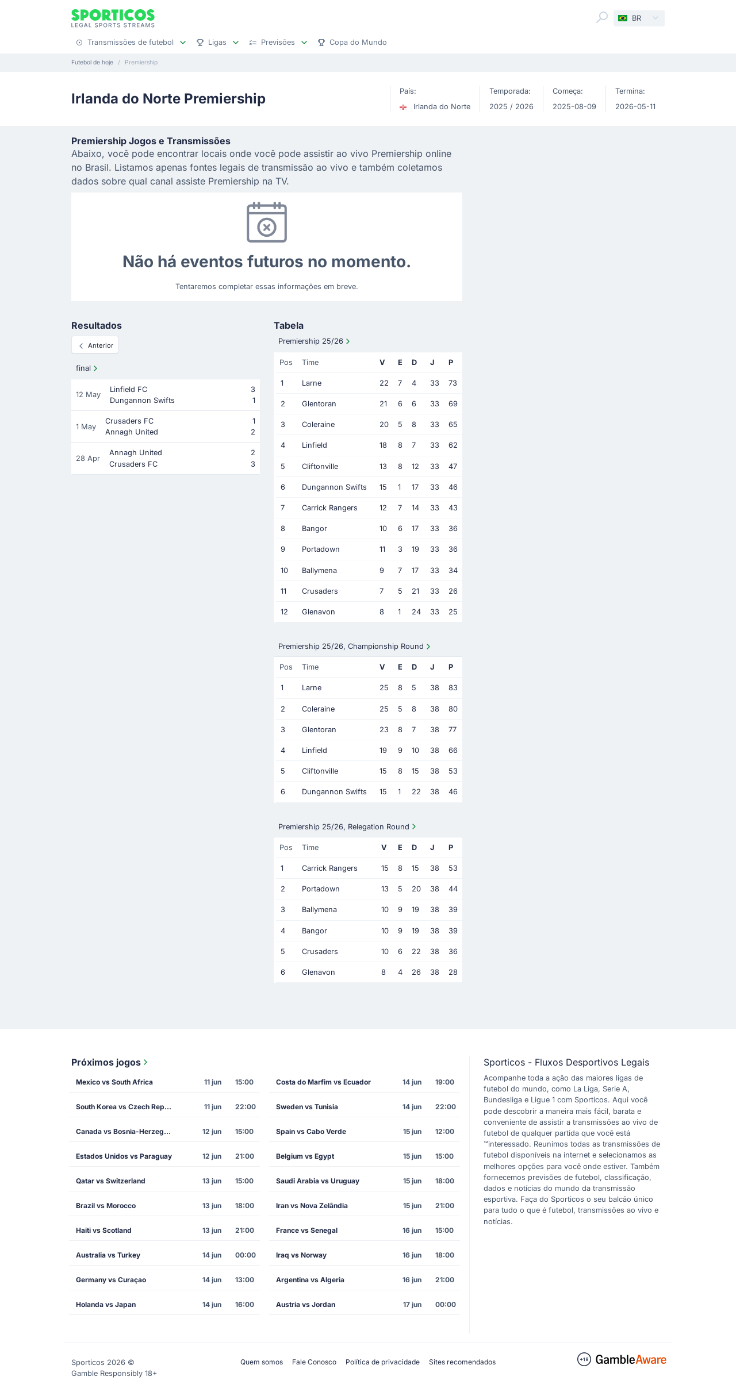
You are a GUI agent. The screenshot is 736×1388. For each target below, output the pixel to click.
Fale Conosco (314, 1362)
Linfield (314, 445)
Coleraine (318, 424)
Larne (311, 383)
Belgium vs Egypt (305, 1156)
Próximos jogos (110, 1062)
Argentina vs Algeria (310, 1279)
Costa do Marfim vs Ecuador (323, 1082)
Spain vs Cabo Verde (311, 1131)
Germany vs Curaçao (111, 1279)
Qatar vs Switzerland (110, 1180)
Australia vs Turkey (108, 1255)
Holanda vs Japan (106, 1304)
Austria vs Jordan (305, 1304)
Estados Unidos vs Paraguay (124, 1156)
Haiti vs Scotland (104, 1230)
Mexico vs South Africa (114, 1082)
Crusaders (320, 591)
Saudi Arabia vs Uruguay (317, 1180)
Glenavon (318, 612)
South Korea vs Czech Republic (128, 1106)
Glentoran (319, 403)
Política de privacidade (383, 1362)
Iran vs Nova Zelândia (312, 1205)
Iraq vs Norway (301, 1255)
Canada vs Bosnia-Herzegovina (128, 1131)
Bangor (314, 528)
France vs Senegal (307, 1230)
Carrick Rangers (330, 507)
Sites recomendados (462, 1362)
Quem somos (261, 1362)
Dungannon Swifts (334, 487)
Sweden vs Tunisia (307, 1106)
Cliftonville (320, 466)
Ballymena (319, 570)
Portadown (321, 549)
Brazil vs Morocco (106, 1205)
